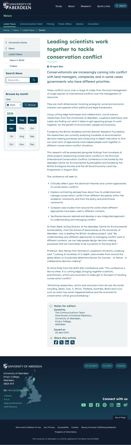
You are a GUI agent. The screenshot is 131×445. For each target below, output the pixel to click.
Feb (22, 120)
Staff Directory (10, 407)
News (7, 16)
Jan (11, 120)
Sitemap (120, 366)
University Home (18, 42)
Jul (13, 136)
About (73, 6)
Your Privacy (49, 427)
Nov (23, 144)
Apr (11, 128)
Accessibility (63, 427)
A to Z (6, 399)
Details (42, 30)
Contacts (8, 396)
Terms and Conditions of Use (28, 427)
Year (8, 99)
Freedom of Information (66, 432)
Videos (13, 66)
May (22, 128)
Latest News (29, 30)
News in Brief (17, 60)
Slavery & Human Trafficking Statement (98, 427)
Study (60, 6)
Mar (32, 120)
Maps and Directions (13, 403)
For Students (88, 366)
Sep (33, 136)
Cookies (74, 427)
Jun (33, 128)
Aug (23, 136)
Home (6, 30)
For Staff (105, 366)
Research (87, 6)
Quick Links (105, 6)
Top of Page (120, 417)
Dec (33, 144)
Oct (12, 144)
